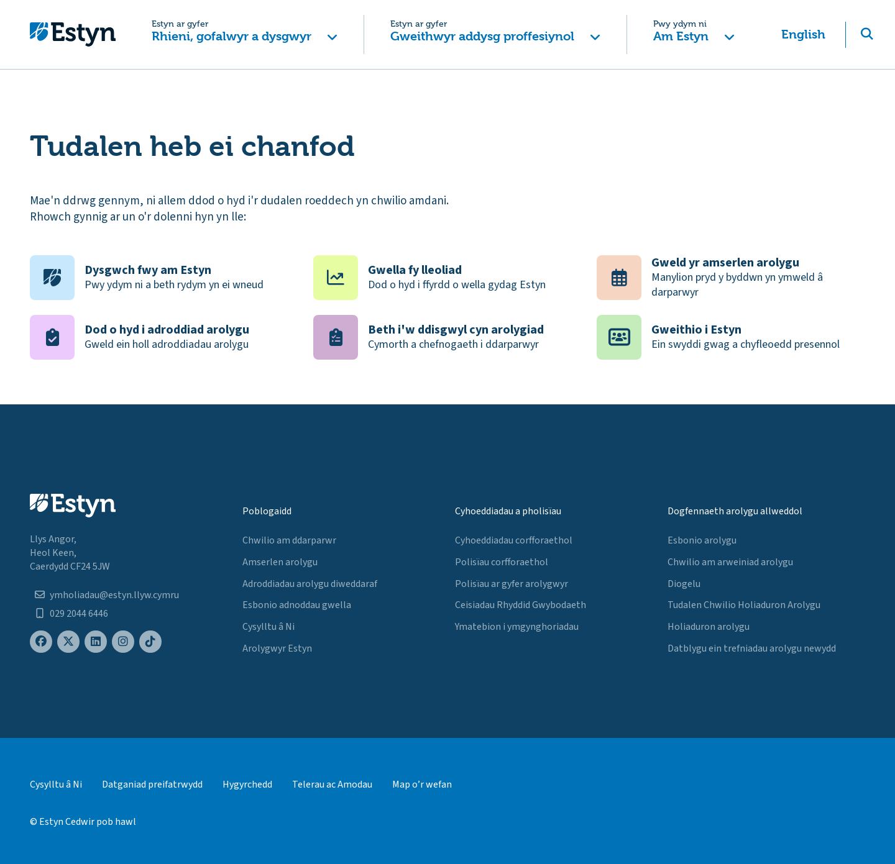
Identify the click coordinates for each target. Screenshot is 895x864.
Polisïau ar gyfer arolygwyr (511, 584)
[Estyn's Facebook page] (41, 642)
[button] (245, 34)
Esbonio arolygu (702, 540)
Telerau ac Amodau (332, 784)
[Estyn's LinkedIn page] (96, 642)
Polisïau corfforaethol (501, 562)
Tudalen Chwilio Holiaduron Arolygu (744, 605)
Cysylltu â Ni (268, 627)
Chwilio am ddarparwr (289, 540)
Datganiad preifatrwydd (152, 784)
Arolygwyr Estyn (277, 648)
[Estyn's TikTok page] (150, 642)
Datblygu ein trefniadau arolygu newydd (752, 648)
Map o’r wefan (422, 784)
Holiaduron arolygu (709, 627)
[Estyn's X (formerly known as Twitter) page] (68, 642)
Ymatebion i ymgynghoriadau (517, 627)
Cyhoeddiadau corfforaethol (513, 540)
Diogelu (684, 584)
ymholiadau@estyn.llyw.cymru (114, 595)
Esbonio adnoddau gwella (296, 605)
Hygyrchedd (247, 784)
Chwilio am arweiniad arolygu (730, 562)
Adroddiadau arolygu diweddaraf (309, 584)
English (803, 34)
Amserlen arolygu (280, 562)
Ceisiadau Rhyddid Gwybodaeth (520, 605)
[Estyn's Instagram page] (123, 642)
